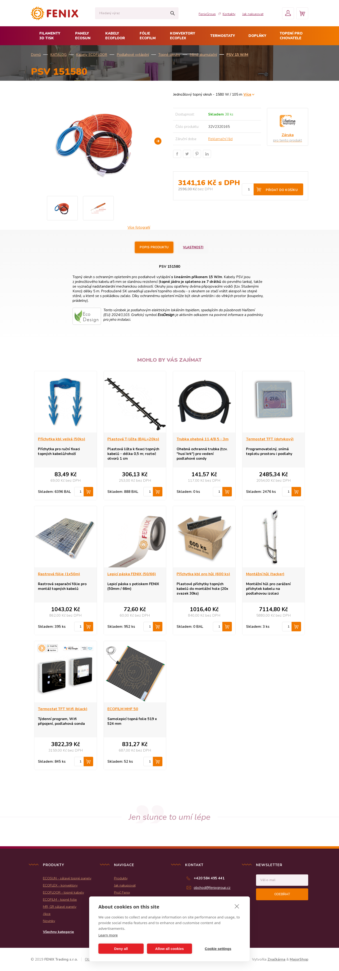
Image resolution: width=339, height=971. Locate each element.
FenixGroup (207, 14)
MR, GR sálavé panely (59, 906)
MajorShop (299, 959)
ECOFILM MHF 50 (122, 709)
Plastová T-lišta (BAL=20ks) (133, 439)
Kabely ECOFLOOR (91, 54)
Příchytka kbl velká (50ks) (61, 439)
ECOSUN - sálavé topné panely (67, 878)
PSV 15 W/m (237, 54)
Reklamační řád (220, 139)
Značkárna (276, 959)
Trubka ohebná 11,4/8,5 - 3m (203, 439)
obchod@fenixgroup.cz (212, 887)
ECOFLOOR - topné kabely (63, 892)
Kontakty (229, 14)
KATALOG (58, 54)
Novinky (49, 920)
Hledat (172, 13)
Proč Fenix (122, 892)
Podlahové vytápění (133, 54)
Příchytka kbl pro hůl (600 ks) (203, 574)
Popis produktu (154, 247)
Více (247, 94)
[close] (237, 906)
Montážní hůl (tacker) (265, 574)
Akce (46, 913)
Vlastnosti (193, 247)
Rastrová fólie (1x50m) (59, 574)
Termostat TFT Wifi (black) (62, 709)
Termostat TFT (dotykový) (270, 439)
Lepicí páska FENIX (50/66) (131, 574)
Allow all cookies (169, 949)
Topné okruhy (169, 54)
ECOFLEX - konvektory (60, 885)
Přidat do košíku (282, 190)
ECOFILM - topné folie (60, 899)
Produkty (121, 878)
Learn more (108, 935)
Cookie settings (218, 949)
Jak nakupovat (252, 14)
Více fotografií (139, 227)
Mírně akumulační (203, 54)
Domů (36, 54)
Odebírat (282, 894)
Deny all (121, 949)
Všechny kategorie (58, 931)
